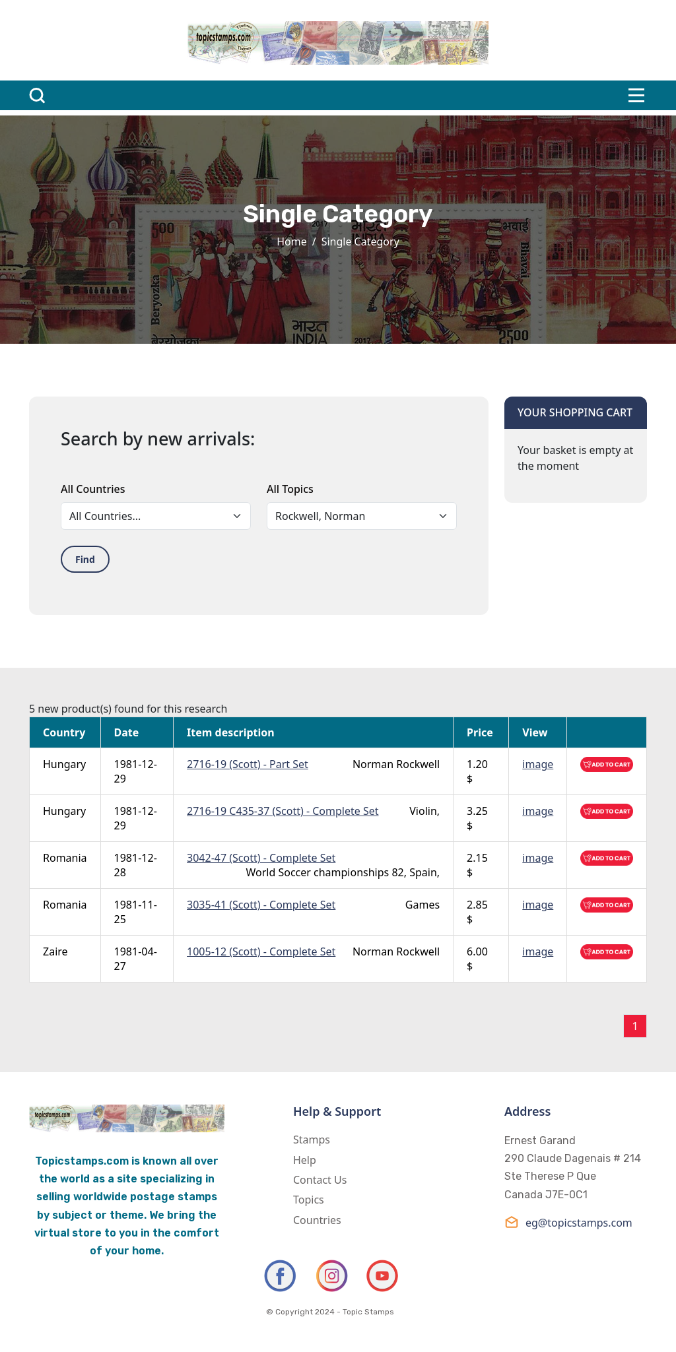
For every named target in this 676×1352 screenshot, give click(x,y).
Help (304, 1160)
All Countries (93, 489)
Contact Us (320, 1180)
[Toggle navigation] (636, 95)
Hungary (64, 764)
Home (292, 241)
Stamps (311, 1139)
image (537, 764)
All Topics (290, 489)
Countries (317, 1220)
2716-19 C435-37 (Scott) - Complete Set (282, 811)
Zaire (55, 951)
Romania (65, 858)
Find (85, 559)
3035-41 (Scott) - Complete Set (261, 904)
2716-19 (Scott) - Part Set (247, 764)
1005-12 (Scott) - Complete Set (261, 951)
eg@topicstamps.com (568, 1222)
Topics (308, 1199)
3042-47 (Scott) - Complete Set (261, 858)
